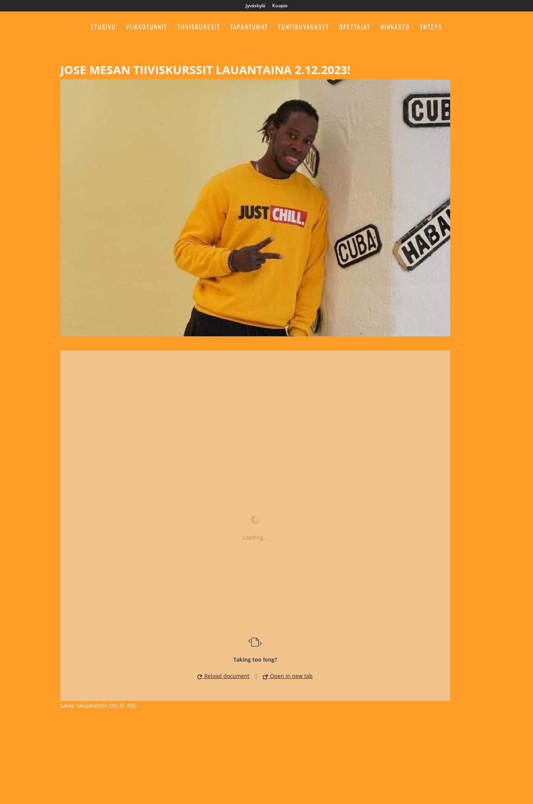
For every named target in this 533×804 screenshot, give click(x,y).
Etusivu (103, 27)
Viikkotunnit (146, 27)
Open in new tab (288, 676)
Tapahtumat (249, 27)
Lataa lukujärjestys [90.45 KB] (98, 705)
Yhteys (431, 27)
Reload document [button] (223, 676)
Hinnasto (395, 27)
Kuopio (279, 6)
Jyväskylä (255, 6)
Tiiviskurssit (198, 27)
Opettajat (354, 27)
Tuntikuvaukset (303, 27)
